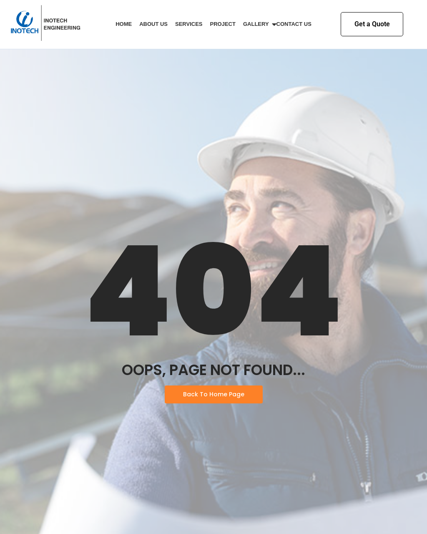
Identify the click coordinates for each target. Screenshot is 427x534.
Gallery (257, 24)
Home (124, 24)
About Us (153, 24)
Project (223, 24)
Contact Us (293, 24)
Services (189, 24)
